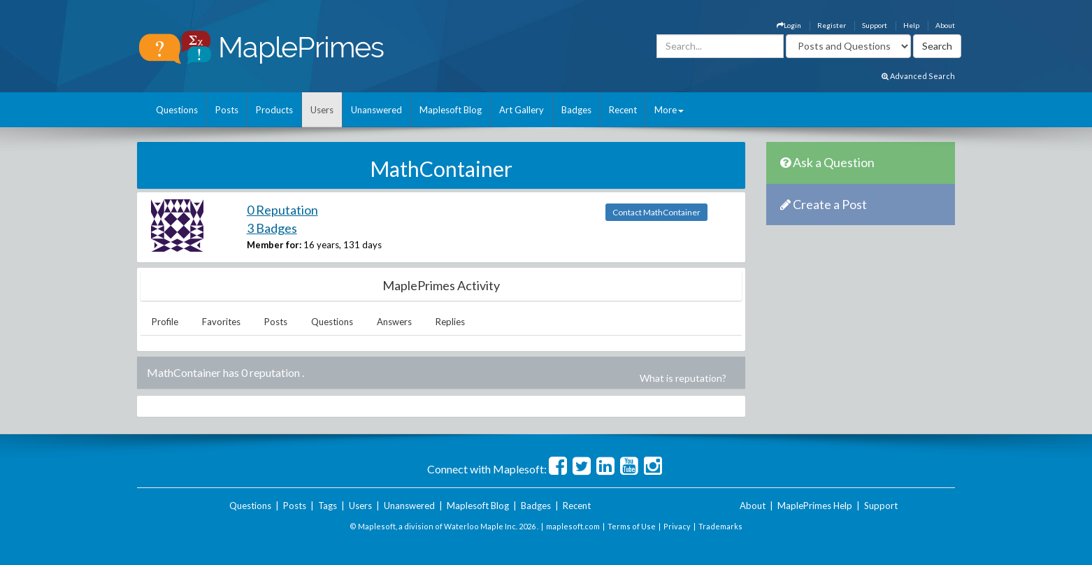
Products (274, 109)
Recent (623, 109)
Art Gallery (521, 109)
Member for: (274, 244)
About (945, 25)
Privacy (677, 526)
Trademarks (720, 526)
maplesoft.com (573, 526)
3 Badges (272, 228)
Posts (226, 109)
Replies (450, 321)
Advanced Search (918, 75)
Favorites (221, 321)
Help (911, 25)
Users (321, 109)
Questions (177, 109)
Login (789, 25)
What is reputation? (683, 378)
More (669, 109)
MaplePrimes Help (814, 505)
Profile (165, 321)
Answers (394, 321)
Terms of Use (632, 526)
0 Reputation (282, 209)
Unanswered (376, 109)
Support (874, 25)
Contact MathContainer (656, 212)
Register (831, 25)
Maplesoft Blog (450, 109)
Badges (576, 109)
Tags (327, 505)
